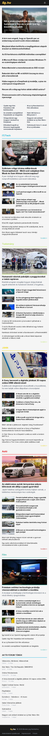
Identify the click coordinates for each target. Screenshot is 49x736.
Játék (5, 347)
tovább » (44, 238)
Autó (4, 451)
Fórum (35, 733)
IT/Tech (6, 135)
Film (4, 554)
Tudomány (8, 244)
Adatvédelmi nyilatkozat (11, 733)
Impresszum (26, 733)
